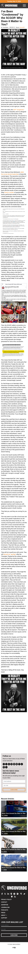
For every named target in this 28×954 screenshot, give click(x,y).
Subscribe (14, 790)
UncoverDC (9, 5)
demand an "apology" (9, 554)
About (3, 915)
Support (4, 918)
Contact (4, 902)
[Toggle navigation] (24, 5)
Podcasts (4, 910)
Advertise (4, 905)
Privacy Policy (6, 899)
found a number (9, 192)
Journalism (5, 907)
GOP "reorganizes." (18, 109)
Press (3, 912)
